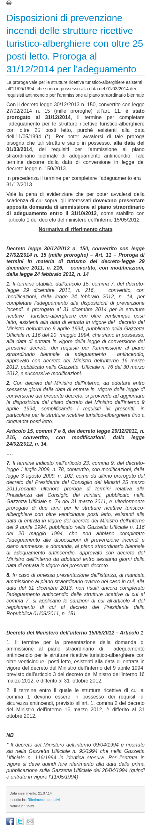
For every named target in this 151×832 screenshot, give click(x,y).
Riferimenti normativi (44, 800)
